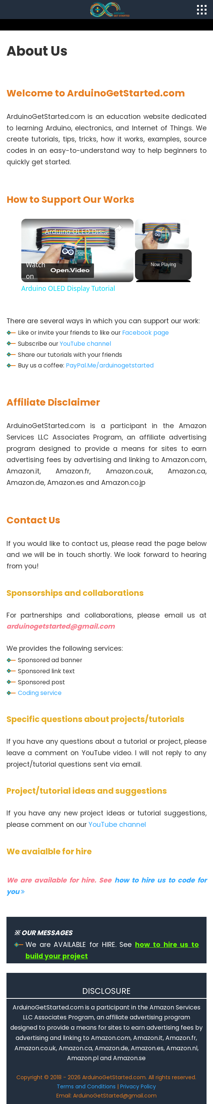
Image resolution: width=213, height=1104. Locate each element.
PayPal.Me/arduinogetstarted (110, 365)
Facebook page (145, 332)
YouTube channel (85, 343)
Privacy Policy (138, 1086)
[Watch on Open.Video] (57, 270)
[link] (33, 231)
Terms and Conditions (86, 1086)
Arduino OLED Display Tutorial (76, 231)
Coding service (40, 692)
